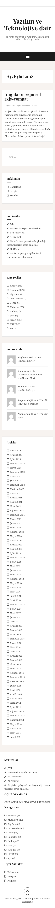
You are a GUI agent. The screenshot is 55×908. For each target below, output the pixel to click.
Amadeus (45, 898)
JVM (12, 224)
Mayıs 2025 (16, 467)
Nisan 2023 (15, 476)
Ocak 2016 (15, 651)
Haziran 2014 (17, 719)
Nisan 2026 (15, 450)
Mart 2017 (15, 612)
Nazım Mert (28, 378)
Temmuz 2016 (17, 638)
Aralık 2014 (16, 694)
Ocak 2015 (15, 689)
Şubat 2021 (15, 523)
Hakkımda (15, 186)
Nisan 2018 (15, 587)
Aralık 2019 (16, 544)
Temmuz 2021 (17, 514)
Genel (34, 105)
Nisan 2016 (15, 642)
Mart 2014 (15, 732)
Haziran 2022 (17, 489)
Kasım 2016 (16, 630)
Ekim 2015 (15, 664)
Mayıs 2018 (16, 583)
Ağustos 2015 (17, 672)
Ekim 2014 (15, 702)
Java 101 (14, 319)
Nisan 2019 (15, 561)
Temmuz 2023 (17, 471)
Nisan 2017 (15, 608)
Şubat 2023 (15, 480)
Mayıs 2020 (16, 536)
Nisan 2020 (15, 540)
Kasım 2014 (16, 698)
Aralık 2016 (16, 625)
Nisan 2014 (15, 728)
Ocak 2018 (15, 600)
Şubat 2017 (15, 617)
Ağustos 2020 (17, 531)
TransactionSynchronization (25, 228)
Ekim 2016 (15, 634)
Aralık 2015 (16, 655)
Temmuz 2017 (17, 604)
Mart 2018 (15, 591)
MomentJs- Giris (26, 386)
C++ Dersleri (16, 298)
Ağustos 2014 (17, 711)
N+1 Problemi (17, 232)
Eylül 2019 (15, 553)
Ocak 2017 (15, 621)
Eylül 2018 (15, 574)
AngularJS (15, 289)
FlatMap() (15, 248)
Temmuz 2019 (17, 557)
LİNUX (13, 324)
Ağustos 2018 (17, 578)
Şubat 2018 (15, 595)
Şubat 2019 (15, 570)
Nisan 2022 (15, 493)
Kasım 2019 (16, 548)
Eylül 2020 (15, 527)
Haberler (14, 307)
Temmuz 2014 (17, 715)
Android (14, 285)
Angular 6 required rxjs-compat (23, 97)
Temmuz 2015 (17, 677)
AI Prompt (15, 236)
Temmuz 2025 (17, 463)
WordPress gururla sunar (18, 898)
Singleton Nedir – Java (30, 357)
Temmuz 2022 (17, 484)
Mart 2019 (15, 565)
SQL (12, 328)
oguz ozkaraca (23, 105)
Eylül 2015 (15, 668)
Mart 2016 (15, 647)
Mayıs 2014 (16, 724)
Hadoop (14, 311)
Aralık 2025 (16, 454)
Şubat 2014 (15, 736)
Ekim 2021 (15, 506)
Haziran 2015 (17, 681)
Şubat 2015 (15, 685)
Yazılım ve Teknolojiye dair (27, 24)
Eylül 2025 (15, 459)
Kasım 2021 (16, 501)
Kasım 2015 (16, 659)
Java (12, 315)
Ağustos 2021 (17, 510)
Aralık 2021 (16, 497)
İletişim (14, 191)
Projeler (14, 195)
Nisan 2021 (15, 518)
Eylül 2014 (15, 707)
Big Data (14, 294)
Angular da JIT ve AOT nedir (33, 400)
